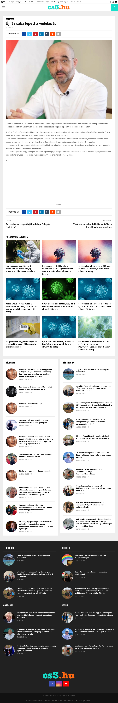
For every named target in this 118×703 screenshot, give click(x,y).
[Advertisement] (59, 186)
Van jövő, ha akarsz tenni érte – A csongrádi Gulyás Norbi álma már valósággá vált (90, 505)
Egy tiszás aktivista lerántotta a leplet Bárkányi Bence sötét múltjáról (35, 388)
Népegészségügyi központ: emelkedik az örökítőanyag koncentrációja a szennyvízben (20, 268)
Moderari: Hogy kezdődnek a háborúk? (35, 471)
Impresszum (68, 700)
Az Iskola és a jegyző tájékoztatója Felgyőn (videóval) (28, 225)
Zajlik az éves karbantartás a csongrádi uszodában (92, 370)
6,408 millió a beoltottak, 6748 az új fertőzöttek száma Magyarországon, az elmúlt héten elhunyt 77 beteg (94, 345)
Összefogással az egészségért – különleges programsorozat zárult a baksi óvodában (93, 488)
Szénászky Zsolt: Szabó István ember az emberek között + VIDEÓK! (35, 455)
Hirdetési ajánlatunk (83, 700)
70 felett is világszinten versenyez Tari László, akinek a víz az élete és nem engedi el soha (93, 455)
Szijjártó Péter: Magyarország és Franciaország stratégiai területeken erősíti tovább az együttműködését (36, 648)
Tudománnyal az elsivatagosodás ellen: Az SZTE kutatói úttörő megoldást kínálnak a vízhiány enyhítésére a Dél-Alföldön (94, 405)
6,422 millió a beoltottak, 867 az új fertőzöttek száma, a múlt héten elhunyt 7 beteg (94, 268)
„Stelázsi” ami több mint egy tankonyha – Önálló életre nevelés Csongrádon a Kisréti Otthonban (93, 388)
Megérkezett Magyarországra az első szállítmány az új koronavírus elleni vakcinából (21, 344)
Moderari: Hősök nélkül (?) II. (31, 403)
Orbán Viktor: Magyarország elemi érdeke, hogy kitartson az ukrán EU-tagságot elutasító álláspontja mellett (36, 631)
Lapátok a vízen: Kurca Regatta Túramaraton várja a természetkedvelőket (89, 471)
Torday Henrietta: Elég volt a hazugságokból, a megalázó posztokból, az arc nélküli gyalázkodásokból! (36, 507)
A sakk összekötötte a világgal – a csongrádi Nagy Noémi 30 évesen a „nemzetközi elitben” (90, 421)
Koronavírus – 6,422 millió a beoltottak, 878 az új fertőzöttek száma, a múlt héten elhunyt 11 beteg (57, 270)
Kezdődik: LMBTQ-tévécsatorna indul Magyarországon (90, 556)
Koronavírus (10, 19)
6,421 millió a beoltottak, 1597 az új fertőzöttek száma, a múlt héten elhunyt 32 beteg (58, 306)
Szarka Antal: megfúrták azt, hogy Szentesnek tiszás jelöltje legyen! (33, 421)
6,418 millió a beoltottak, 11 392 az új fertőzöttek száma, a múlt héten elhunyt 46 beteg (94, 306)
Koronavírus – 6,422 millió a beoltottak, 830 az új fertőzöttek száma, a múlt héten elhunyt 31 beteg (21, 307)
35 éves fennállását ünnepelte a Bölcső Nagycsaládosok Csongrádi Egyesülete (92, 437)
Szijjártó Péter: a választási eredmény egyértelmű (91, 573)
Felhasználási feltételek (53, 700)
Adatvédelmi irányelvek (34, 700)
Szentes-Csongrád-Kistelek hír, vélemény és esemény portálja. (59, 2)
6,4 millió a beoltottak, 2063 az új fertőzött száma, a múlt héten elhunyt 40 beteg (58, 344)
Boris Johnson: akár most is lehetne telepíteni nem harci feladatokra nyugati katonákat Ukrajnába (36, 615)
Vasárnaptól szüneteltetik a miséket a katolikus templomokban (92, 225)
